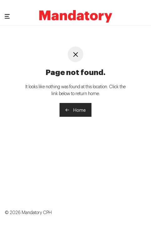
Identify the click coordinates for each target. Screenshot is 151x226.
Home (75, 110)
